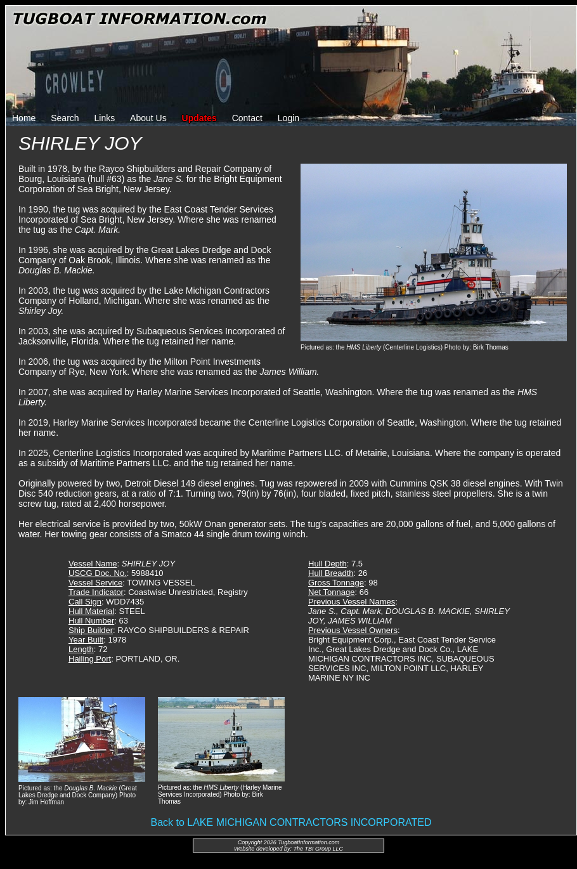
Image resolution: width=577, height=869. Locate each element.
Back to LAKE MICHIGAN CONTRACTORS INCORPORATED (290, 822)
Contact (247, 118)
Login (288, 118)
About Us (148, 118)
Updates (199, 118)
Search (65, 118)
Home (24, 118)
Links (104, 118)
